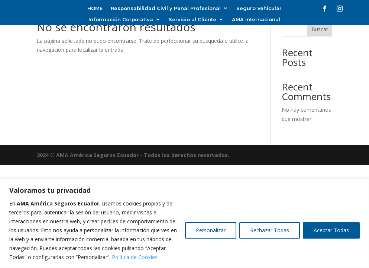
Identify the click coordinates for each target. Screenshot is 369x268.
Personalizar (211, 230)
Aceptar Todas (331, 230)
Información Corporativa (120, 19)
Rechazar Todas (269, 230)
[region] (184, 223)
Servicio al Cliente (192, 19)
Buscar (319, 29)
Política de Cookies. (135, 257)
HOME (95, 8)
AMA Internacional (256, 19)
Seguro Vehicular (259, 8)
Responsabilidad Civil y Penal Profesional (166, 8)
